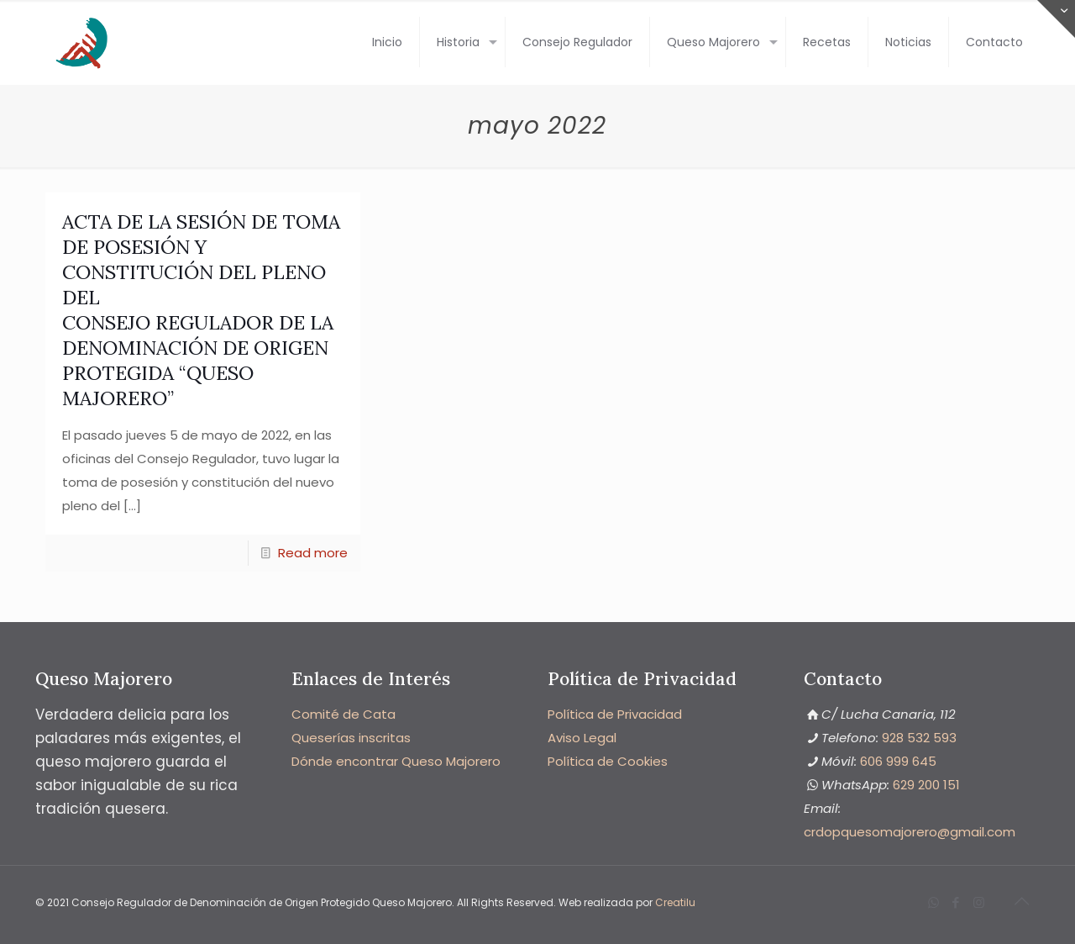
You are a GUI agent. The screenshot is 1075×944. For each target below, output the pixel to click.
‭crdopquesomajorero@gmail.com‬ (909, 832)
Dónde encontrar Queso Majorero (396, 761)
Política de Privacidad (615, 714)
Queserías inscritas (351, 737)
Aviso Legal (582, 737)
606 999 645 (898, 761)
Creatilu (675, 902)
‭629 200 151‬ (926, 785)
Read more (313, 553)
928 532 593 (919, 737)
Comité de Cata (343, 714)
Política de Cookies (608, 761)
